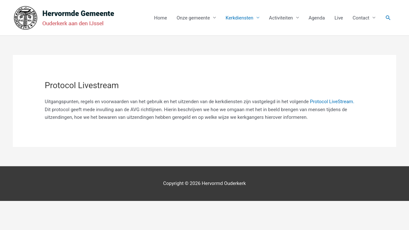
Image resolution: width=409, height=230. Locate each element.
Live (339, 18)
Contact (361, 18)
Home (160, 18)
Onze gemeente (193, 18)
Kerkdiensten (239, 18)
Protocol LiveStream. (332, 101)
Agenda (317, 18)
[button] (388, 18)
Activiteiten (281, 18)
